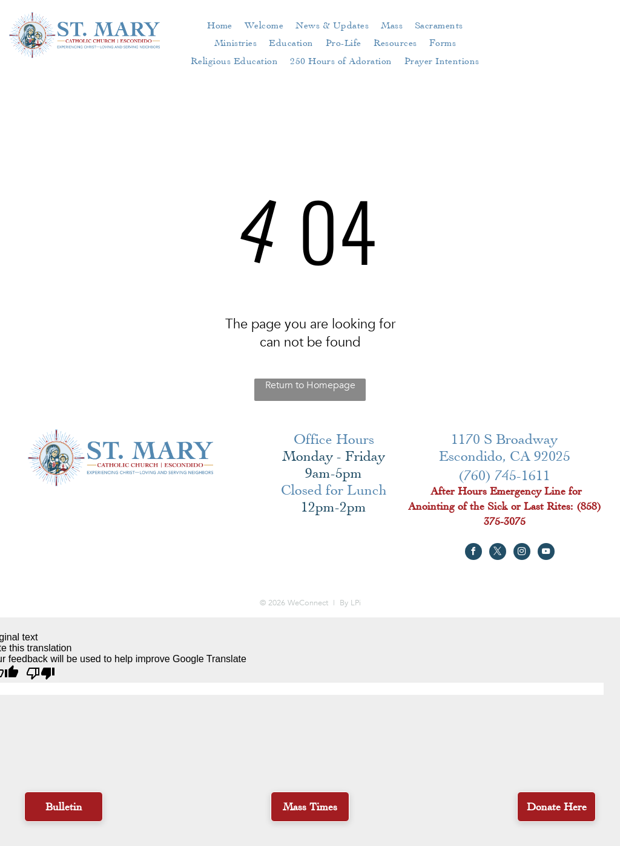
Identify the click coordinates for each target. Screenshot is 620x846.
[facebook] (473, 553)
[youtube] (546, 553)
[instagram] (521, 553)
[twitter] (497, 553)
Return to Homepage (310, 385)
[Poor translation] (40, 674)
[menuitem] (220, 25)
